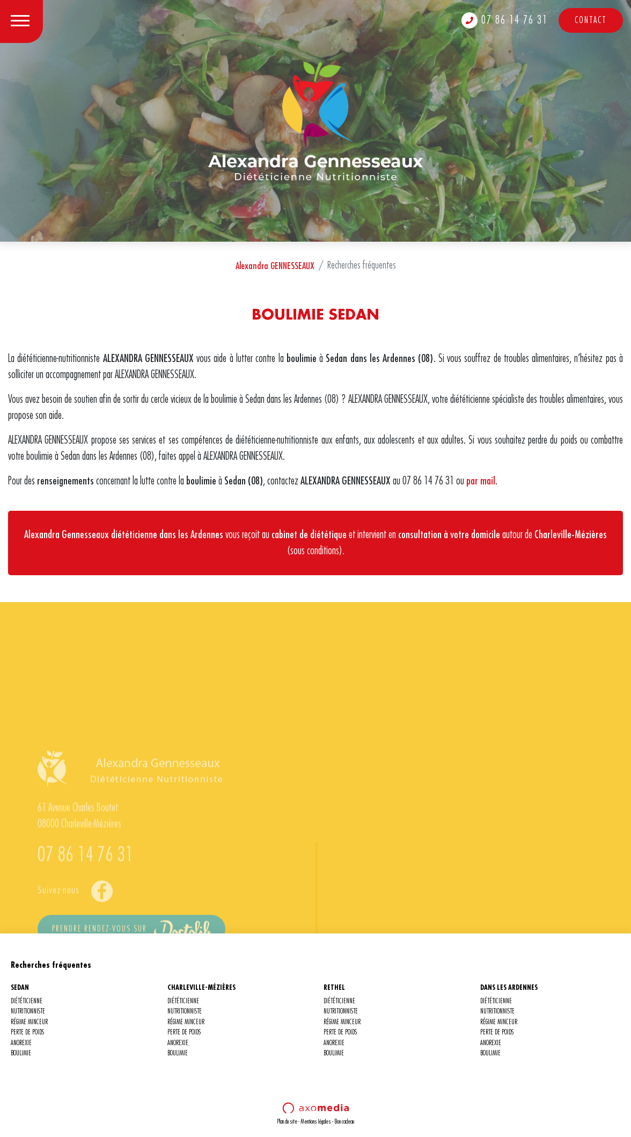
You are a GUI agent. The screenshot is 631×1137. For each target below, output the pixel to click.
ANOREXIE (21, 1043)
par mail (480, 481)
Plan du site (287, 1121)
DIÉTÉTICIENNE (26, 1001)
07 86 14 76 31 (504, 20)
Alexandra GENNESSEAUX (275, 266)
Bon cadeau (344, 1121)
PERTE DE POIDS (27, 1032)
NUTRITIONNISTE (28, 1011)
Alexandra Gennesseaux (66, 534)
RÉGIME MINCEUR (29, 1022)
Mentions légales (315, 1121)
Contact (591, 20)
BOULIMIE (21, 1053)
